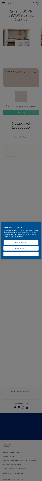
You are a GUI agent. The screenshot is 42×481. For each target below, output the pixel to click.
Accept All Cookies (21, 248)
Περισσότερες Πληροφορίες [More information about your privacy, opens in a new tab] (14, 236)
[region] (21, 240)
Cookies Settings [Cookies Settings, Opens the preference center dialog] (21, 242)
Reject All (21, 254)
